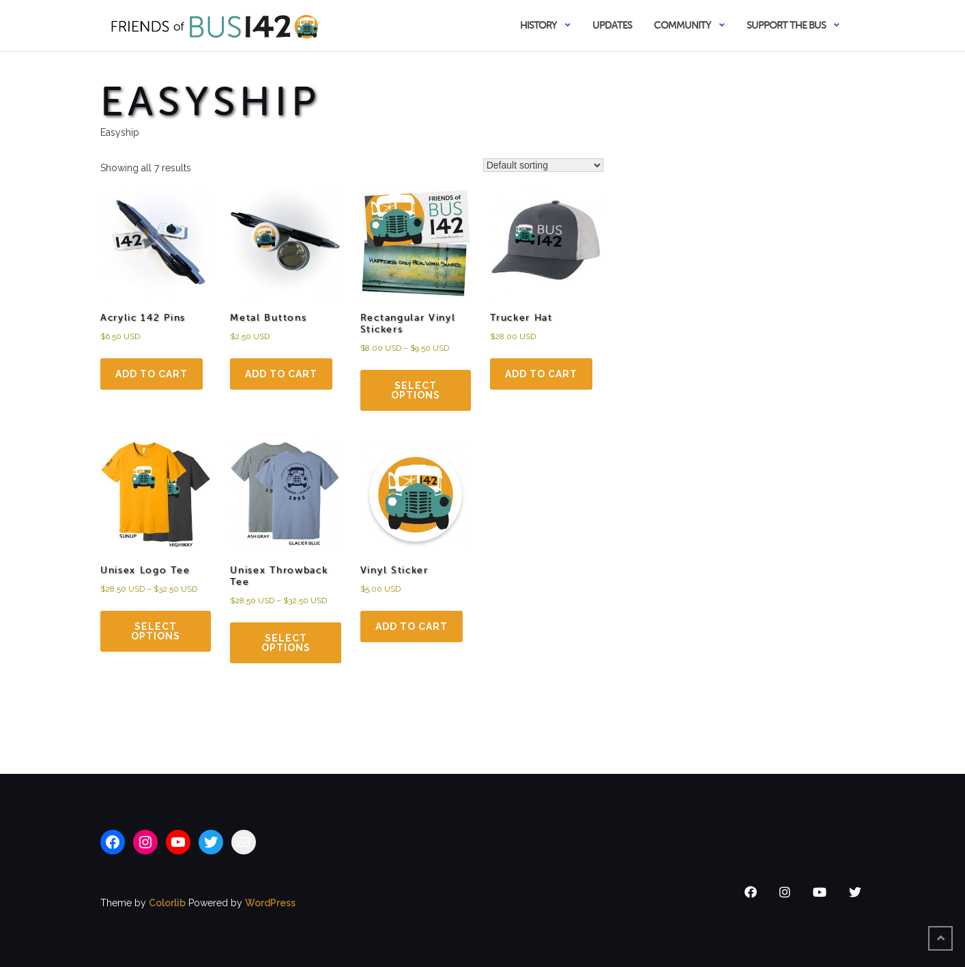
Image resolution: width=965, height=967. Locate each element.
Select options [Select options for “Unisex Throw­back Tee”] (286, 643)
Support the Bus (786, 24)
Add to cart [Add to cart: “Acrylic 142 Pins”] (151, 374)
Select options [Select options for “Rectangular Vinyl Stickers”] (415, 390)
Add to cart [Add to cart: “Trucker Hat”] (541, 374)
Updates (612, 24)
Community (682, 24)
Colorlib (167, 902)
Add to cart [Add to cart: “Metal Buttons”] (281, 374)
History (538, 24)
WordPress (270, 902)
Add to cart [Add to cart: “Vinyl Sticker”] (411, 626)
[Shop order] (543, 165)
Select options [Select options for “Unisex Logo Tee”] (155, 631)
